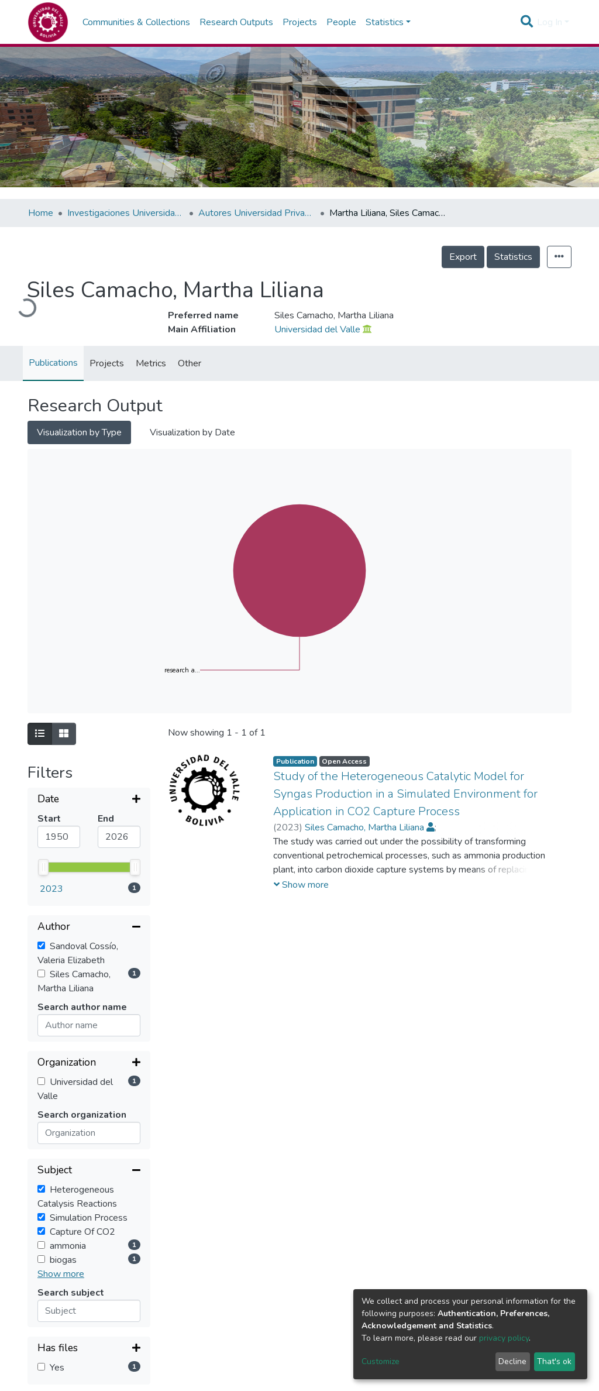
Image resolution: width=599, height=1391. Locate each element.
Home (40, 213)
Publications (53, 362)
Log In (549, 22)
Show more (60, 1106)
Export (463, 256)
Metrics (151, 363)
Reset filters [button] (66, 1248)
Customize (381, 1361)
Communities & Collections (136, 22)
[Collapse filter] (88, 834)
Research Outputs (236, 22)
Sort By (55, 1331)
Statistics (513, 256)
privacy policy (504, 1338)
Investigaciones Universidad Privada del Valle (125, 213)
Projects (300, 22)
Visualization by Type (79, 432)
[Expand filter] (88, 800)
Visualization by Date (192, 432)
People (341, 22)
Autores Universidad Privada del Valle (256, 213)
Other (189, 363)
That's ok (554, 1361)
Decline (512, 1361)
